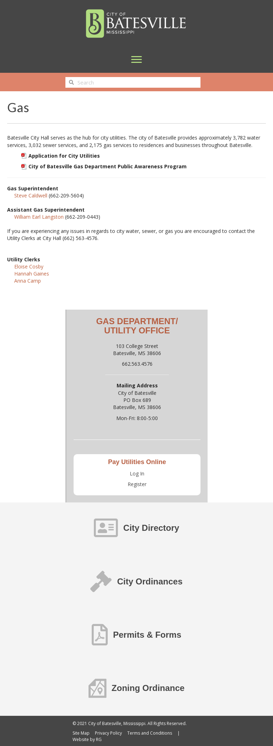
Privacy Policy (108, 733)
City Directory (151, 528)
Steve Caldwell (30, 195)
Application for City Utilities (64, 155)
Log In (137, 473)
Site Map (81, 733)
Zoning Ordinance (148, 688)
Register (137, 484)
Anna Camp (27, 280)
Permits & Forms (147, 634)
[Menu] (136, 60)
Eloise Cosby (28, 266)
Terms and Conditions (149, 733)
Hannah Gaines (31, 273)
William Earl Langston (39, 216)
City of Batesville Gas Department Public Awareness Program (107, 166)
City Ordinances (149, 581)
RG (99, 739)
